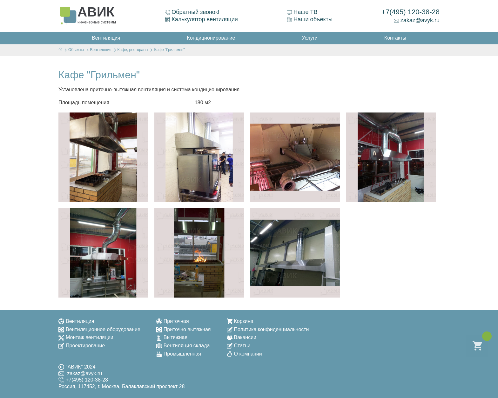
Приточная (172, 321)
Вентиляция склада (183, 345)
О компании (244, 353)
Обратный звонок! (192, 12)
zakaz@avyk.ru (417, 20)
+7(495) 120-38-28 (410, 12)
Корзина (240, 321)
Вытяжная (171, 337)
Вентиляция (76, 321)
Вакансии (242, 337)
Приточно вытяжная (183, 329)
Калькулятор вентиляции (201, 19)
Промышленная (178, 353)
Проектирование (81, 345)
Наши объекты (310, 19)
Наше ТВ (302, 12)
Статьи (239, 345)
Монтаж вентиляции (85, 337)
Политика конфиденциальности (268, 329)
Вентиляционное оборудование (99, 329)
